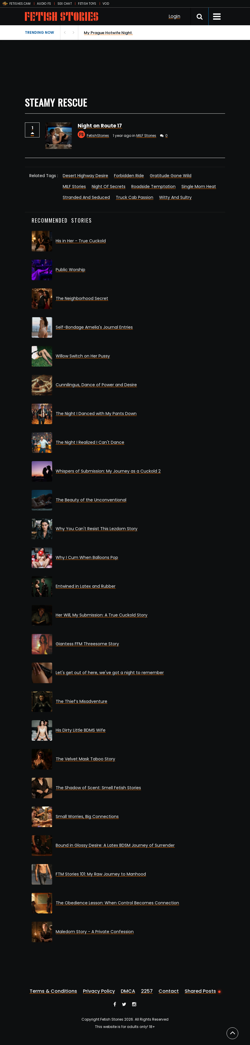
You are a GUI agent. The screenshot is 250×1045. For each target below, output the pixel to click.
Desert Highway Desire (85, 176)
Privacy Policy (99, 991)
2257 (147, 991)
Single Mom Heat (198, 186)
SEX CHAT (64, 3)
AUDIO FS (44, 3)
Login (174, 16)
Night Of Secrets (108, 186)
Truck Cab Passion (134, 197)
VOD (106, 3)
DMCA (128, 991)
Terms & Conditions (53, 991)
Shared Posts (200, 991)
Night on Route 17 (100, 125)
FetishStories (98, 135)
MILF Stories (146, 135)
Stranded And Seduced (86, 197)
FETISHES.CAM (20, 3)
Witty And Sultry (175, 197)
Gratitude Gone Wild (170, 176)
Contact (169, 991)
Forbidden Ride (129, 176)
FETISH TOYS (87, 3)
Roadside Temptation (153, 186)
